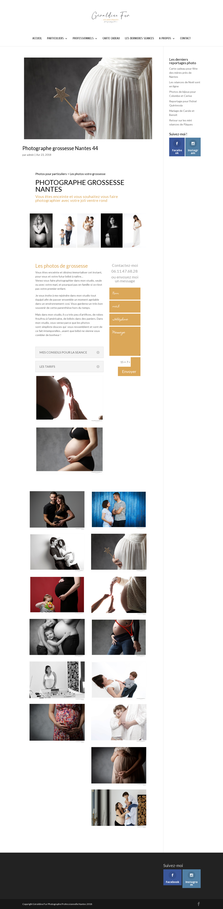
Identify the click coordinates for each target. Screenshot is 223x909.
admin (30, 154)
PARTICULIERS (55, 38)
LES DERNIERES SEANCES (139, 38)
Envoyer (129, 371)
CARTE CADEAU (111, 38)
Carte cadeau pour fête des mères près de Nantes (183, 72)
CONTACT (185, 38)
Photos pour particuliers (51, 174)
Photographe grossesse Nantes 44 (60, 148)
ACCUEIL (37, 38)
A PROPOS (165, 38)
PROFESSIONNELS (83, 38)
